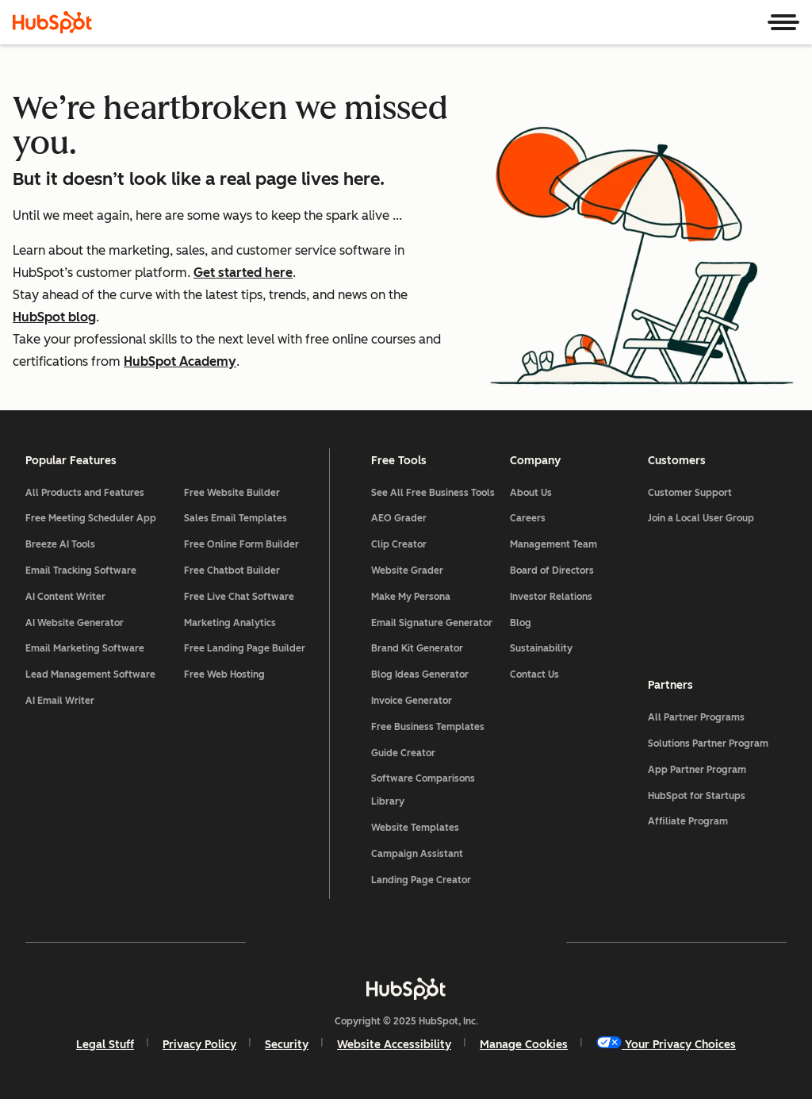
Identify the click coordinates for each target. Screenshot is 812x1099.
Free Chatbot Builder (232, 570)
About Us (531, 492)
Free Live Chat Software (239, 596)
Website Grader (407, 570)
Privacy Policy (199, 1044)
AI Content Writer (65, 596)
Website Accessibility (394, 1044)
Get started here (243, 272)
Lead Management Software (90, 674)
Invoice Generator (411, 700)
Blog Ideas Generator (420, 674)
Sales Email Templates (235, 518)
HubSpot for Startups (696, 795)
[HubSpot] (52, 22)
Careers (528, 518)
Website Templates (415, 827)
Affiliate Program (688, 821)
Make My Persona (410, 596)
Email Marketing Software (84, 648)
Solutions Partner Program (708, 743)
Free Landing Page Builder (244, 648)
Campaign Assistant (417, 853)
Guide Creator (403, 753)
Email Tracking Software (80, 570)
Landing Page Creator (421, 880)
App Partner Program (697, 769)
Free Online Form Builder (241, 544)
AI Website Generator (74, 622)
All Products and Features (84, 492)
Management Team (553, 544)
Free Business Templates (428, 726)
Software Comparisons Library (423, 790)
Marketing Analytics (230, 622)
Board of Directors (552, 570)
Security (286, 1044)
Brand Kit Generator (417, 648)
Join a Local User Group (701, 518)
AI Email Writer (59, 700)
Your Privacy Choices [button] (666, 1043)
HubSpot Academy (180, 361)
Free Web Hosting (224, 674)
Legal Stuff (105, 1044)
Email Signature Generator (431, 622)
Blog (520, 622)
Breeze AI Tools (60, 544)
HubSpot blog (54, 317)
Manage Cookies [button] (524, 1044)
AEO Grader (399, 518)
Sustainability (541, 648)
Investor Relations (551, 596)
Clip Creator (399, 544)
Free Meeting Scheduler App (90, 518)
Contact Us (534, 674)
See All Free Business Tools (433, 492)
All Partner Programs (696, 717)
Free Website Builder (232, 492)
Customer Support (690, 492)
